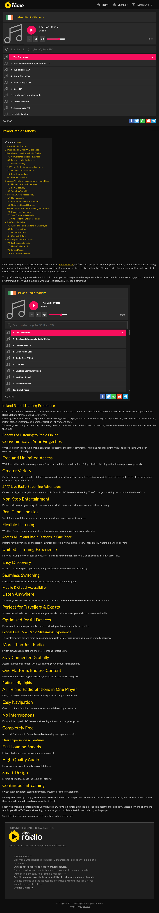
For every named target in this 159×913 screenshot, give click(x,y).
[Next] (35, 39)
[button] (79, 57)
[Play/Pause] (31, 30)
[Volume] (42, 39)
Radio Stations (66, 264)
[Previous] (29, 39)
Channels (123, 4)
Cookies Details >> (23, 887)
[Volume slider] (55, 39)
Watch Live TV (144, 4)
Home (105, 4)
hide (19, 142)
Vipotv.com (85, 906)
